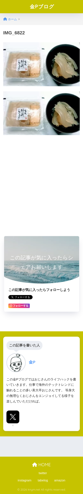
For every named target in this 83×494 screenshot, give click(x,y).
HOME (41, 464)
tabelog (43, 480)
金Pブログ (42, 6)
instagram (25, 480)
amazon (59, 480)
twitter (43, 473)
